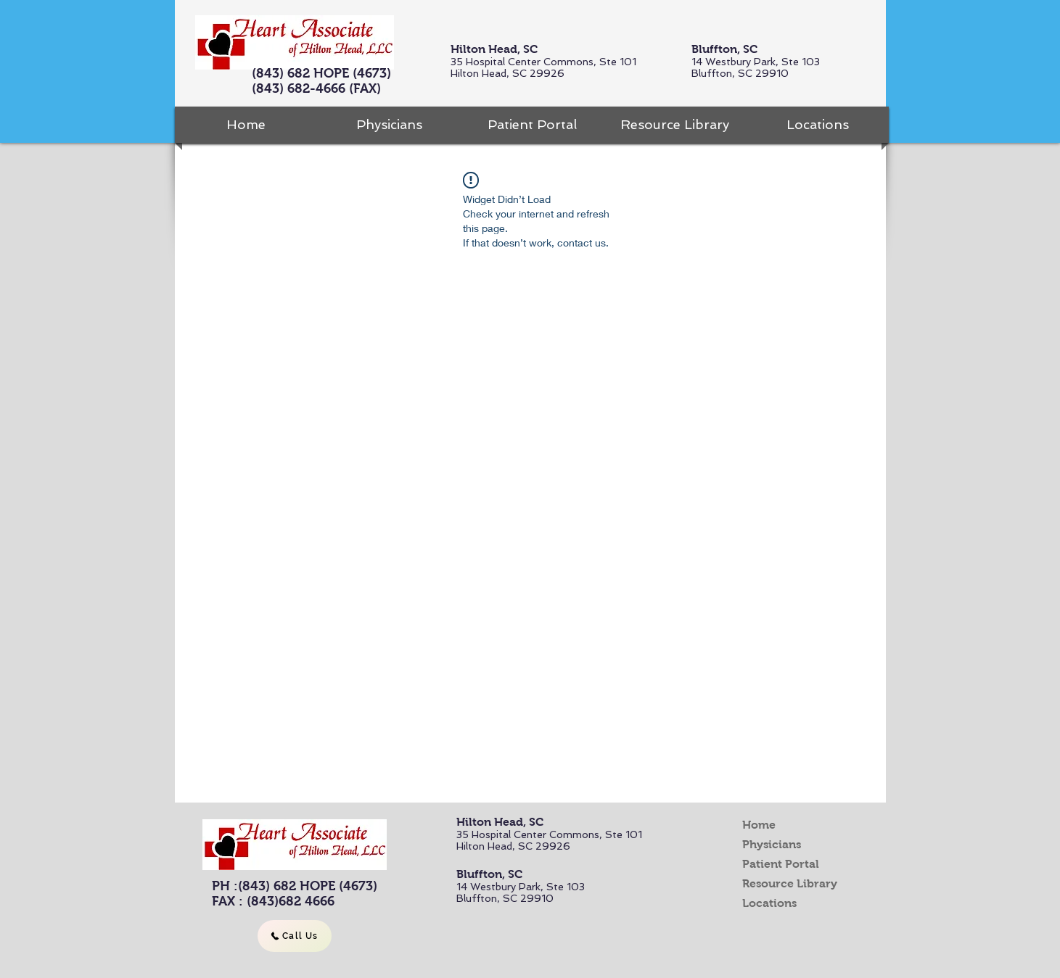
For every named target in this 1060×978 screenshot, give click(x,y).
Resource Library (789, 883)
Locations (769, 903)
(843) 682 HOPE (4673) (321, 73)
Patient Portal (780, 864)
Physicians (771, 844)
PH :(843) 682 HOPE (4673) (294, 886)
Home (759, 825)
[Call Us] (295, 936)
